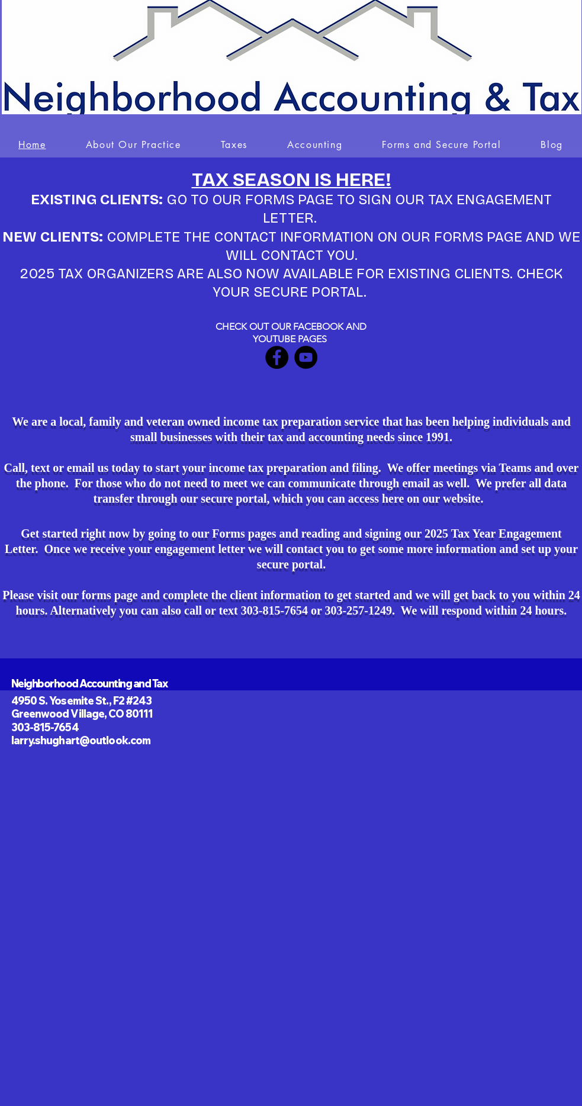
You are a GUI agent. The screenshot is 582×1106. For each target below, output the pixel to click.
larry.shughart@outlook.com (81, 740)
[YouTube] (305, 357)
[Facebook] (276, 357)
